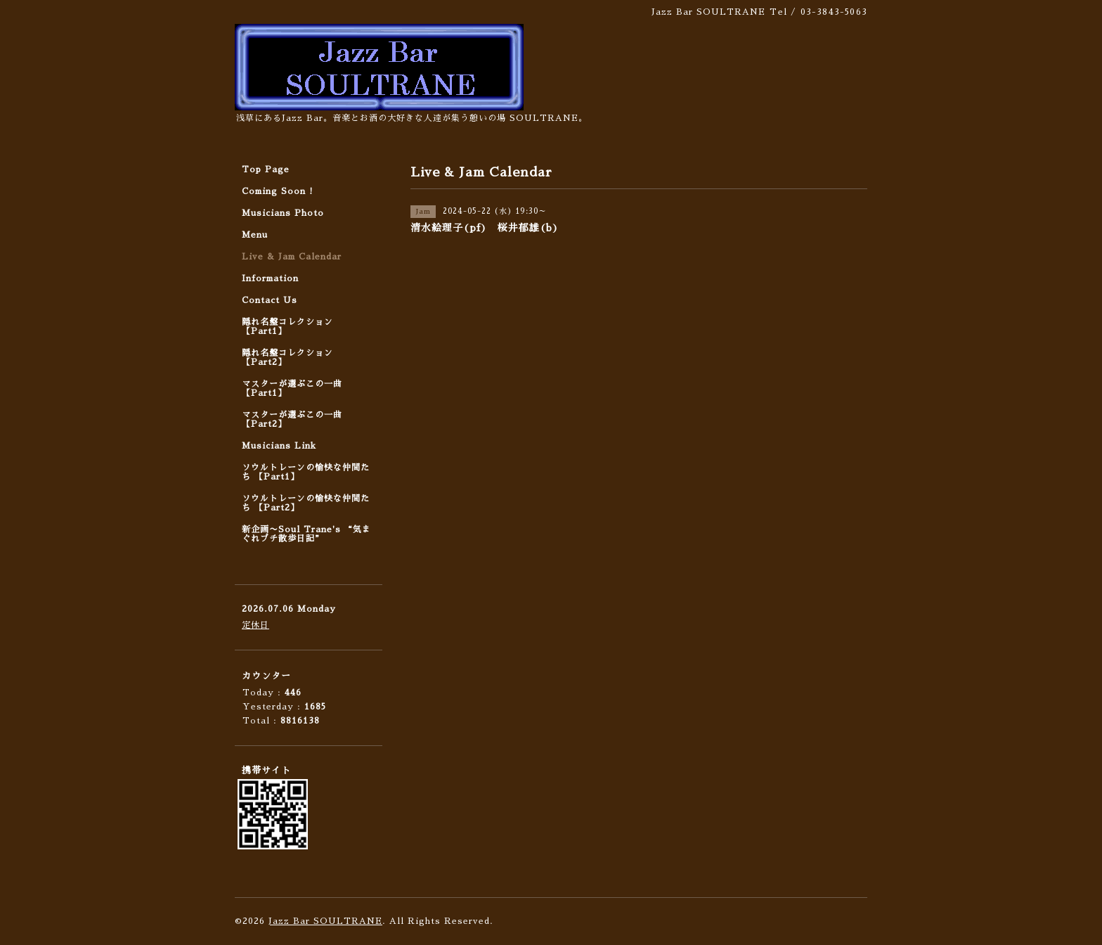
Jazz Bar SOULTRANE (325, 921)
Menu (255, 235)
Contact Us (269, 300)
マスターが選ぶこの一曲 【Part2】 (292, 419)
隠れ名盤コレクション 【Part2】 (287, 357)
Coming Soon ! (277, 191)
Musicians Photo (283, 213)
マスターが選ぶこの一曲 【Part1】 (292, 388)
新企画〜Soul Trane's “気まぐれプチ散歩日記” (306, 534)
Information (270, 278)
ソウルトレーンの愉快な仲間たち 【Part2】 (306, 503)
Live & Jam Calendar (292, 256)
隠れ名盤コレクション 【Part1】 (287, 326)
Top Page (266, 169)
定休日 (255, 625)
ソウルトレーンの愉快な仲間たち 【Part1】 (306, 472)
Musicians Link (279, 446)
